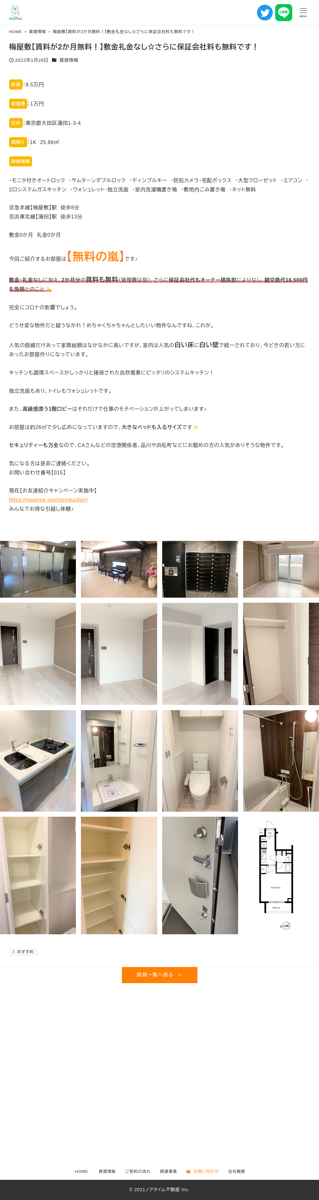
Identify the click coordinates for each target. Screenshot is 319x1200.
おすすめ (25, 951)
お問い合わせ (202, 1171)
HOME (81, 1171)
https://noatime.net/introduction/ (48, 499)
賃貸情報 (69, 60)
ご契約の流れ (138, 1171)
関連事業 (168, 1171)
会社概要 (236, 1171)
